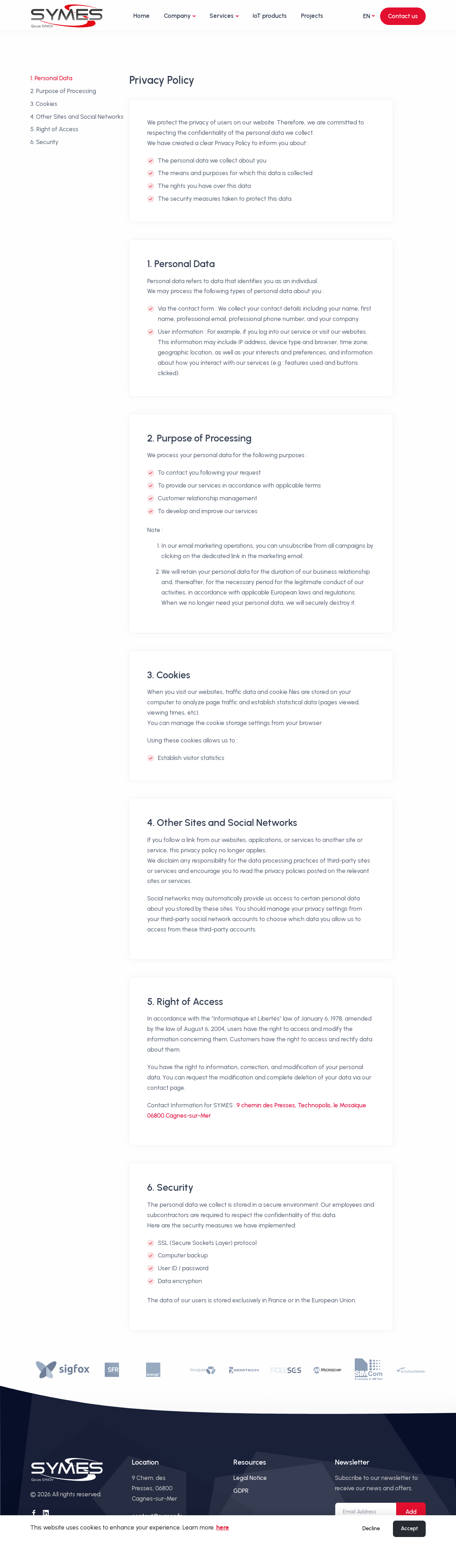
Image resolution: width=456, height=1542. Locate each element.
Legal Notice (250, 1477)
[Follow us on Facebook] (33, 1513)
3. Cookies (43, 103)
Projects (312, 15)
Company (177, 15)
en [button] (366, 16)
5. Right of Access (54, 129)
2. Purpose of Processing (63, 91)
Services (221, 15)
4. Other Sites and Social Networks (77, 116)
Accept (409, 1528)
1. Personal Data (51, 78)
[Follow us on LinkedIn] (46, 1513)
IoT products (270, 15)
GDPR (241, 1490)
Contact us (403, 16)
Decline (371, 1528)
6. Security (44, 141)
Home (141, 15)
